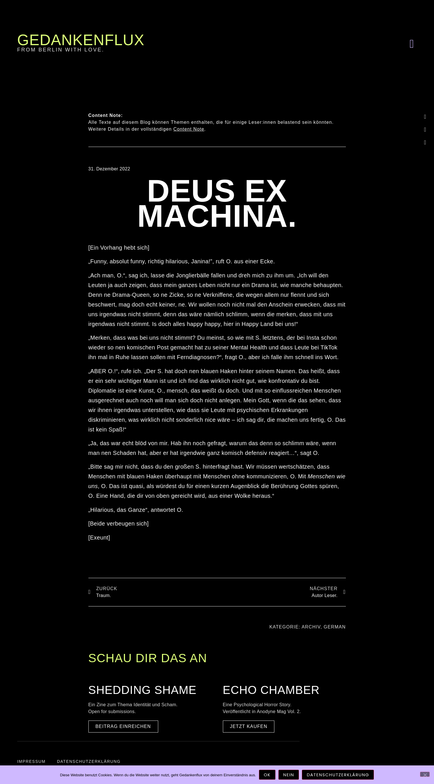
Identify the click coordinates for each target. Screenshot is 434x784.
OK (267, 775)
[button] (412, 44)
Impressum (31, 761)
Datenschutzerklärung (88, 761)
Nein (288, 775)
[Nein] (425, 774)
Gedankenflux (80, 39)
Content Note (188, 129)
